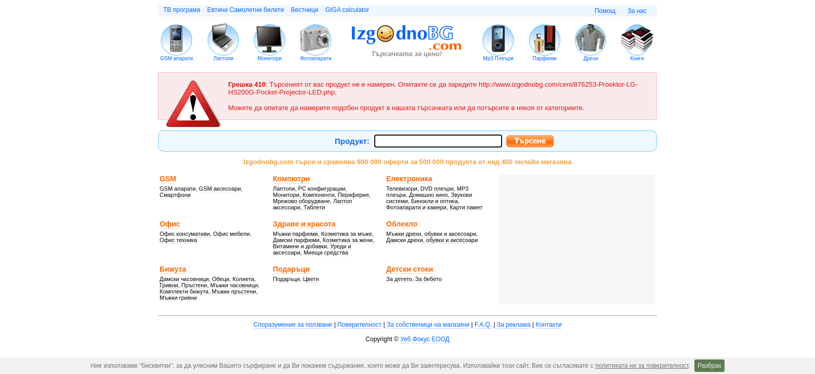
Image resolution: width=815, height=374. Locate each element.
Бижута (173, 269)
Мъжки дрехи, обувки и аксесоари (431, 234)
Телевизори (401, 188)
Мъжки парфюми (295, 234)
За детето (399, 279)
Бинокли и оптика (434, 201)
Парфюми (544, 58)
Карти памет (466, 207)
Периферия (353, 195)
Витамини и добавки (300, 246)
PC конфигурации (322, 188)
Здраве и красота (304, 224)
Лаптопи (223, 58)
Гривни (169, 285)
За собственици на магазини (428, 324)
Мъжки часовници (234, 285)
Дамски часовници (184, 279)
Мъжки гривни (178, 298)
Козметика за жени (348, 240)
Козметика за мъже (346, 234)
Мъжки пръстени (234, 291)
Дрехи (591, 58)
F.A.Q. (483, 324)
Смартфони (175, 195)
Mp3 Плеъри (498, 58)
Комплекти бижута (184, 291)
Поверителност (359, 324)
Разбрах (709, 365)
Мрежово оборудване (301, 201)
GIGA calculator (347, 10)
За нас (637, 11)
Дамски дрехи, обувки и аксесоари (432, 240)
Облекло (401, 224)
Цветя (311, 279)
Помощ (605, 11)
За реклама (514, 324)
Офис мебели (231, 234)
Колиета (243, 279)
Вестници (304, 10)
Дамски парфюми (296, 240)
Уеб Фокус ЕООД (424, 339)
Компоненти (319, 195)
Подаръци (291, 269)
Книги (637, 58)
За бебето (428, 279)
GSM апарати (176, 58)
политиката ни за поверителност (642, 365)
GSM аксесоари (220, 188)
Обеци (220, 279)
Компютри (291, 179)
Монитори (270, 58)
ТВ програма (181, 10)
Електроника (409, 179)
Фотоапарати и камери (416, 207)
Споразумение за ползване (293, 324)
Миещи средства (326, 252)
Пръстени (194, 285)
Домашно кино (428, 195)
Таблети (314, 207)
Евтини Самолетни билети (245, 10)
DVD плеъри (437, 188)
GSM (168, 179)
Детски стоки (409, 269)
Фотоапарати (316, 58)
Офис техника (178, 240)
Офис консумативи (185, 234)
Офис (170, 224)
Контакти (548, 324)
